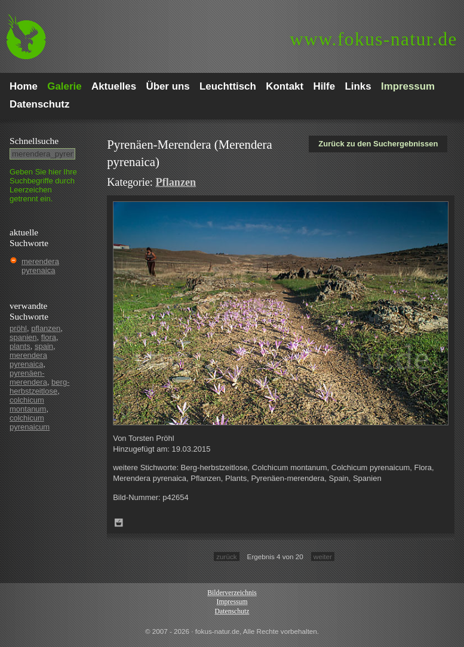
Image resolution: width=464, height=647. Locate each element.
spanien (23, 337)
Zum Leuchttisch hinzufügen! (119, 523)
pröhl (18, 328)
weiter (323, 556)
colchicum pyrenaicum (30, 422)
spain (44, 346)
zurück (226, 556)
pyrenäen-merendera (28, 378)
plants (20, 346)
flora (48, 337)
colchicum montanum (28, 404)
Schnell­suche (34, 141)
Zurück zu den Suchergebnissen (378, 143)
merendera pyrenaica (40, 266)
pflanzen (45, 328)
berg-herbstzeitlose (39, 386)
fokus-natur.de (373, 39)
